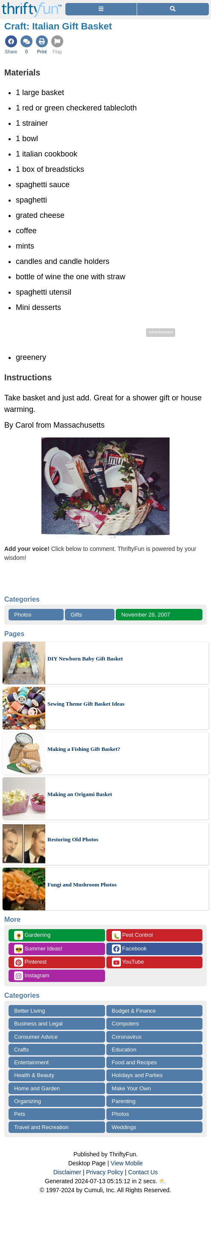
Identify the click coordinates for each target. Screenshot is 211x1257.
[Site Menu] (101, 9)
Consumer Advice (36, 1037)
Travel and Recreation (41, 1127)
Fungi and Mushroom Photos (82, 884)
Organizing (27, 1101)
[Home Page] (31, 5)
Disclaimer (67, 1172)
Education (124, 1049)
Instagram (31, 975)
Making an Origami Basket (79, 794)
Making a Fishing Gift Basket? (83, 749)
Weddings (124, 1127)
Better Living (29, 1011)
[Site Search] (173, 9)
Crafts (21, 1049)
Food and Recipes (134, 1062)
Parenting (124, 1101)
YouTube (128, 962)
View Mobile (127, 1163)
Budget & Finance (134, 1011)
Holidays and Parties (137, 1075)
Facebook (129, 948)
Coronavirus (127, 1037)
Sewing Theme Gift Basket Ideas (85, 704)
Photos (22, 614)
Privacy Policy (104, 1172)
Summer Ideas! (38, 948)
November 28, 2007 (145, 614)
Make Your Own (131, 1088)
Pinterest (30, 962)
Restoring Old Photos (72, 839)
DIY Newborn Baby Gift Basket (85, 658)
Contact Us (143, 1172)
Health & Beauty (34, 1075)
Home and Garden (37, 1088)
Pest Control (132, 935)
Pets (19, 1114)
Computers (125, 1023)
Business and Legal (38, 1023)
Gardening (32, 935)
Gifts (76, 614)
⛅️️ (162, 1181)
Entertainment (31, 1062)
